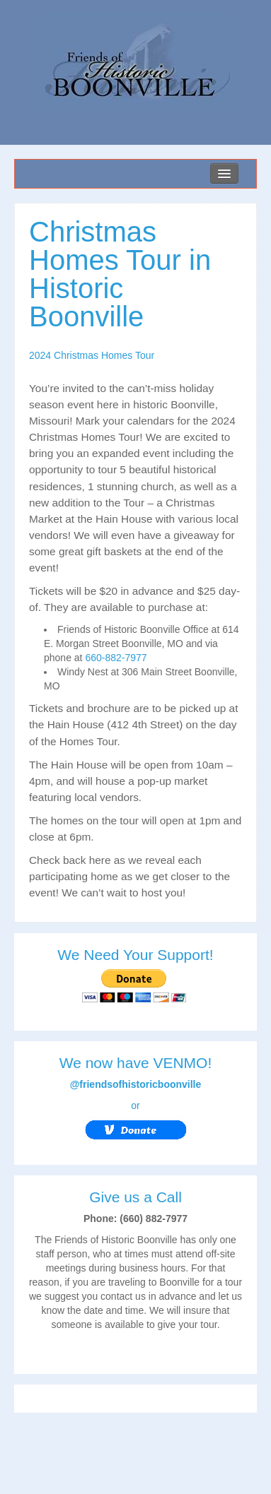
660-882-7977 (115, 657)
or (135, 1122)
